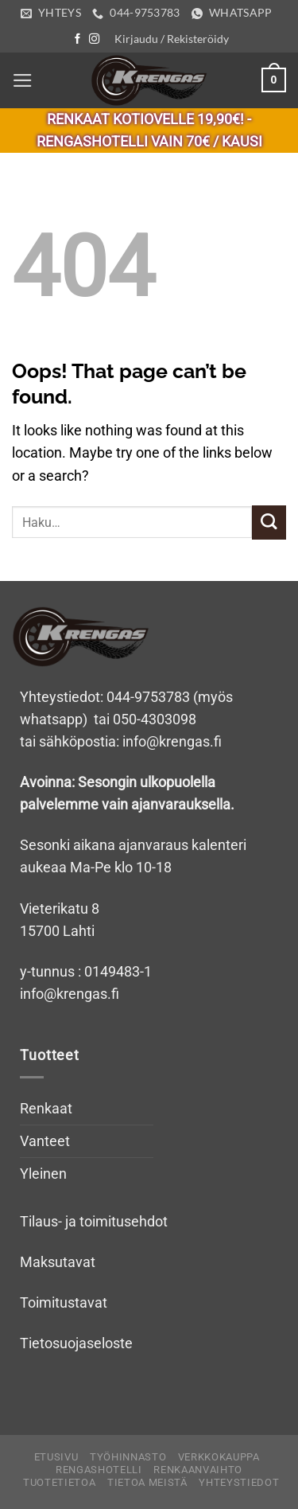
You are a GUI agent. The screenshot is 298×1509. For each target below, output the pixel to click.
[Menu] (22, 80)
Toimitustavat (63, 1303)
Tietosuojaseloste (76, 1343)
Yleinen (43, 1174)
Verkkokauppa (219, 1457)
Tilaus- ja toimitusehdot (94, 1222)
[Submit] (269, 522)
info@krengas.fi (69, 994)
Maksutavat (57, 1262)
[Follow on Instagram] (94, 39)
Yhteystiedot (239, 1482)
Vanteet (45, 1141)
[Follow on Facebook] (77, 39)
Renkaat (46, 1109)
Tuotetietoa (59, 1482)
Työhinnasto (128, 1457)
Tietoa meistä (147, 1482)
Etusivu (56, 1457)
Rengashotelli (99, 1470)
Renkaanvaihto (197, 1470)
